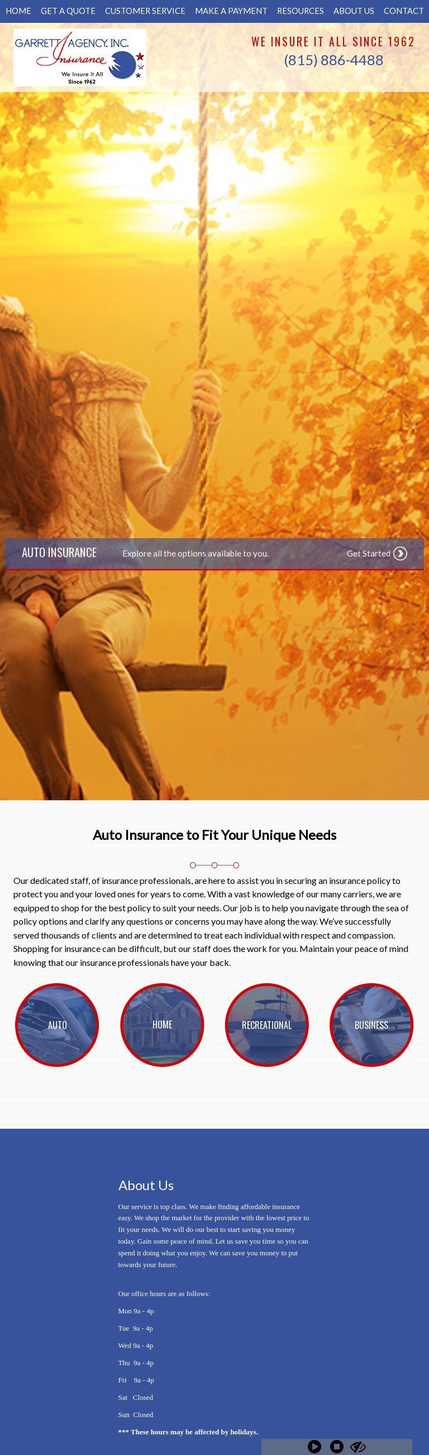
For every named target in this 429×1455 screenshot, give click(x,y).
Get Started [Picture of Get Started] (368, 553)
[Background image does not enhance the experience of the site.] (57, 1025)
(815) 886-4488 (334, 59)
